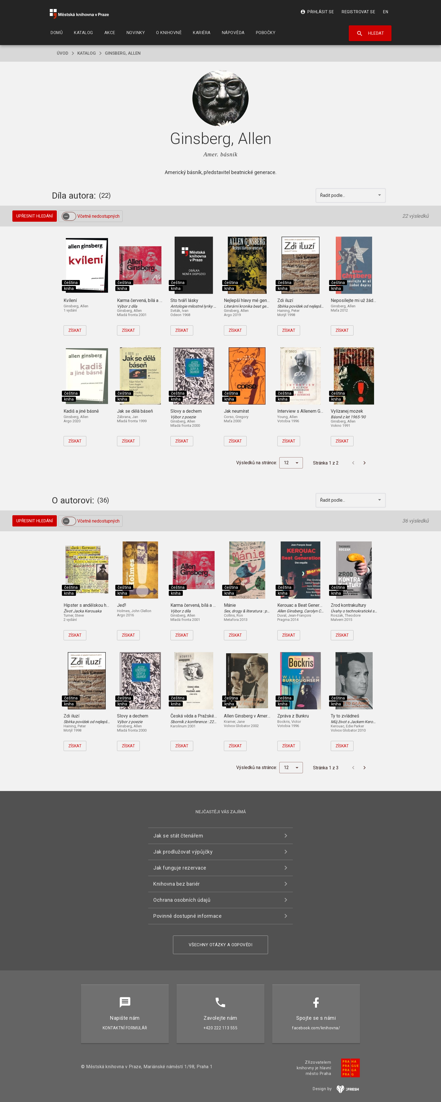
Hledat (370, 33)
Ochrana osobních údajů (181, 900)
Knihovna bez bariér (176, 884)
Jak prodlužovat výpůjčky (183, 852)
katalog (86, 53)
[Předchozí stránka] (353, 462)
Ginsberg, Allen (123, 53)
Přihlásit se (317, 11)
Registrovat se (358, 12)
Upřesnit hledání (34, 216)
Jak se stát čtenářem (178, 836)
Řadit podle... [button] (333, 195)
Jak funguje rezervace (179, 868)
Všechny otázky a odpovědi (221, 944)
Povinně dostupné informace (187, 916)
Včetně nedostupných (98, 216)
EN (385, 12)
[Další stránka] (364, 462)
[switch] (69, 216)
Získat (75, 330)
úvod (62, 53)
